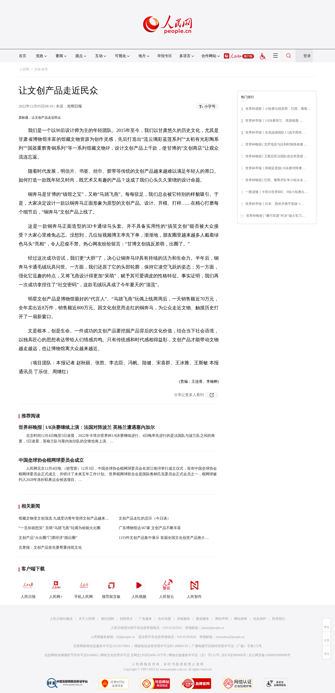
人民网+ (56, 588)
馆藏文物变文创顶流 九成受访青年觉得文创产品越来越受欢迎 (69, 518)
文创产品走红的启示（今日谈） (145, 518)
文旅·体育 (41, 69)
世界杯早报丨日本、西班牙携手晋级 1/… (274, 204)
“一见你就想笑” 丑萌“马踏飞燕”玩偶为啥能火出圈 (59, 528)
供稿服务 (183, 619)
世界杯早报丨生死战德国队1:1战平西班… (275, 132)
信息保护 (259, 619)
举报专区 (164, 56)
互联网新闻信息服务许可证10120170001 (101, 646)
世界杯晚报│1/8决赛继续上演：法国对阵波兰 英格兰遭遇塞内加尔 (87, 427)
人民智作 (194, 588)
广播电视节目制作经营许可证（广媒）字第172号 (227, 646)
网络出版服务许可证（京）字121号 (194, 655)
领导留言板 (111, 588)
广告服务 (145, 619)
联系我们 (278, 619)
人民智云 (166, 588)
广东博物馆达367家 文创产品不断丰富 (150, 528)
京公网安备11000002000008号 (269, 655)
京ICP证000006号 (233, 655)
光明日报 (74, 106)
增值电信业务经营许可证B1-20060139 (161, 646)
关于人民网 (87, 619)
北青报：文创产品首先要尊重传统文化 (50, 547)
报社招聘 (107, 619)
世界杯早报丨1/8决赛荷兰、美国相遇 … (273, 120)
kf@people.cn (126, 637)
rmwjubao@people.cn (230, 637)
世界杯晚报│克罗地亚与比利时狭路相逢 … (276, 144)
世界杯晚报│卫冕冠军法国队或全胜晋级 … (276, 156)
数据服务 (202, 619)
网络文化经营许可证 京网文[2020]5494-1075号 (133, 655)
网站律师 (240, 619)
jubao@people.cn (212, 628)
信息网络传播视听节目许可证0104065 (71, 655)
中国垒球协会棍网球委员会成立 (51, 460)
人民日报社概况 (61, 619)
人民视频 (139, 588)
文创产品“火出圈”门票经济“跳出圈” (48, 538)
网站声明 (221, 619)
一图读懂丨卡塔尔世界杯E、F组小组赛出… (276, 192)
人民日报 (28, 588)
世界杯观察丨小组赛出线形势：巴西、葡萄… (278, 108)
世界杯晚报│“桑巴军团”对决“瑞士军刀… (275, 215)
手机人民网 (83, 588)
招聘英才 (126, 619)
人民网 (24, 69)
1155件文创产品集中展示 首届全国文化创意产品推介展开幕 (167, 538)
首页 (22, 56)
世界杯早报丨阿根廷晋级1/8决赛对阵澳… (275, 168)
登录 (307, 56)
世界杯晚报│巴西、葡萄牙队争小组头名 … (276, 180)
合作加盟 (164, 619)
